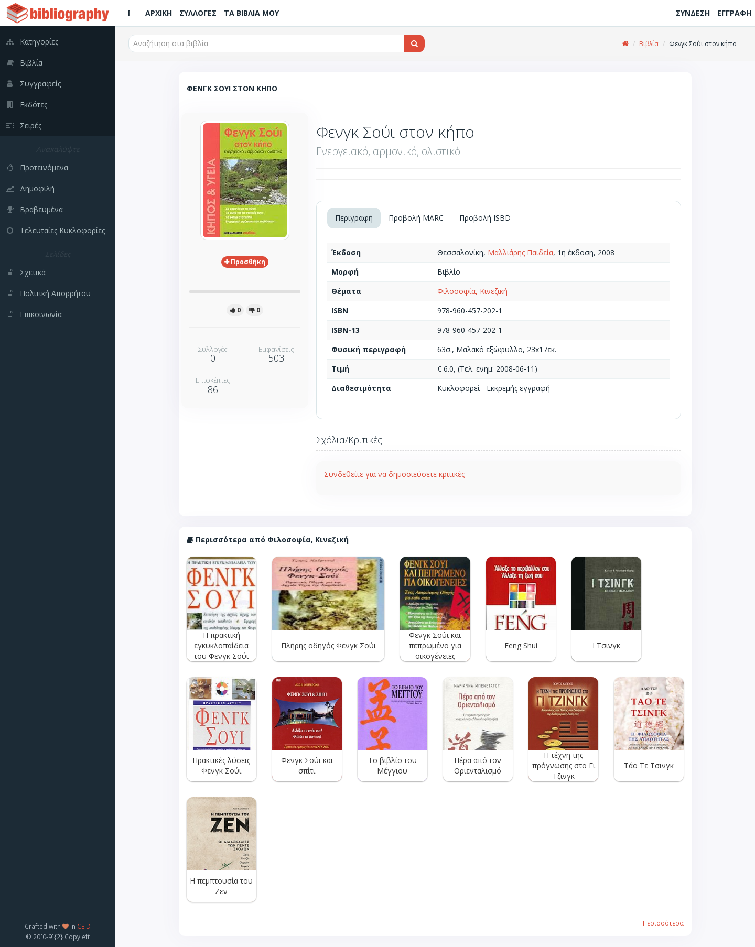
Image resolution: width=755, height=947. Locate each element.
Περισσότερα (663, 923)
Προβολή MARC (416, 218)
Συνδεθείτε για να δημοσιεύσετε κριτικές (394, 474)
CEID (84, 926)
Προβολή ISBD (485, 218)
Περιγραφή (354, 218)
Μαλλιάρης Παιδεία (520, 252)
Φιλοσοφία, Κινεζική (472, 291)
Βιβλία (649, 43)
